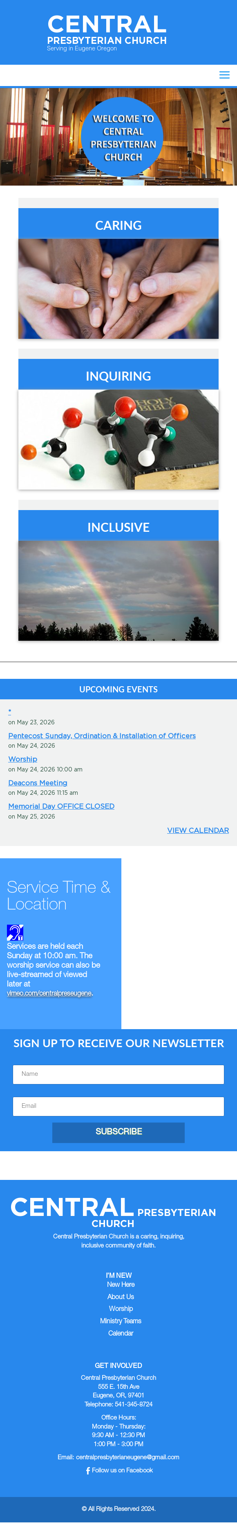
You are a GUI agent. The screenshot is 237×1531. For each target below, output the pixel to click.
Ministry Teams (120, 1322)
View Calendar (198, 830)
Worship (22, 759)
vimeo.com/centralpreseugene (49, 994)
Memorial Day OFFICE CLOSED (61, 806)
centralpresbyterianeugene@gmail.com (127, 1458)
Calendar (120, 1334)
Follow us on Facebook (119, 1471)
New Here (120, 1285)
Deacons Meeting (37, 783)
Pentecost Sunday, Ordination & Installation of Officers (102, 735)
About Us (120, 1298)
